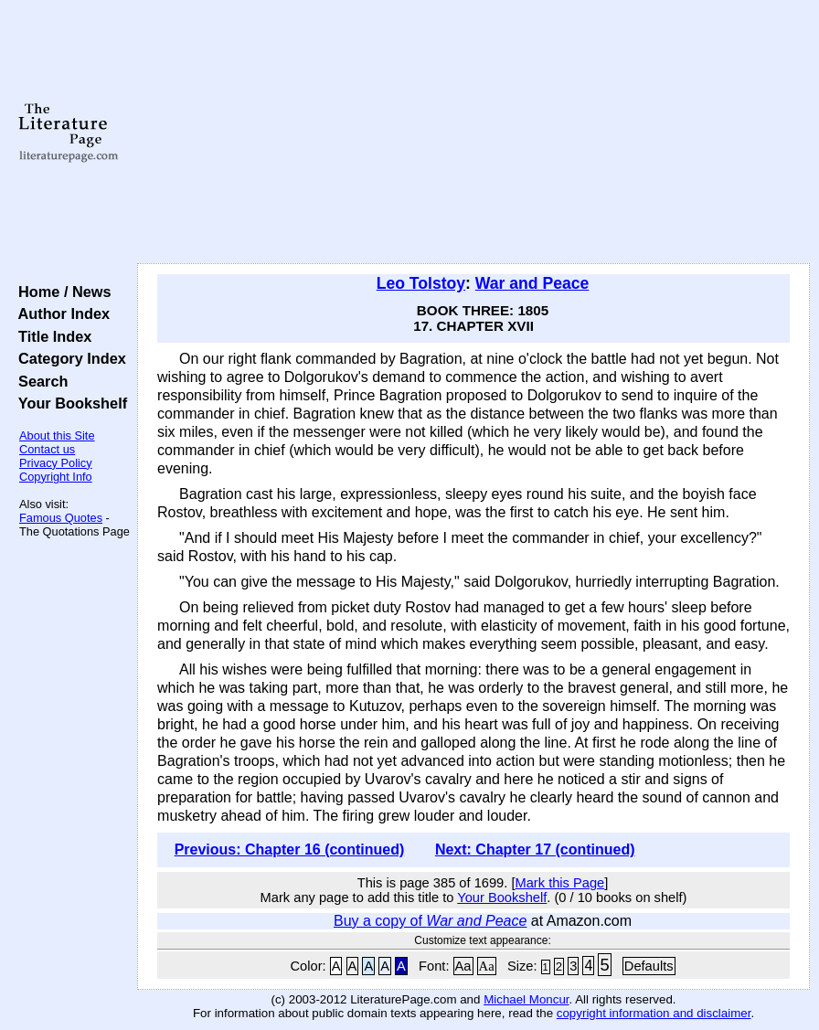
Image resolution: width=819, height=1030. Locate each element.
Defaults (649, 966)
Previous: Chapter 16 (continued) (290, 849)
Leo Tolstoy (421, 283)
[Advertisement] (473, 132)
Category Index (68, 358)
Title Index (50, 336)
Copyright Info (55, 476)
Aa (463, 966)
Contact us (47, 449)
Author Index (60, 313)
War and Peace (532, 283)
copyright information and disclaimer (654, 1013)
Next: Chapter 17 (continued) (535, 849)
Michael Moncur (526, 999)
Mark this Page (559, 883)
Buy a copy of (430, 921)
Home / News (61, 291)
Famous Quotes (60, 518)
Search (39, 381)
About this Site (57, 435)
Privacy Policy (55, 463)
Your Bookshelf (68, 403)
